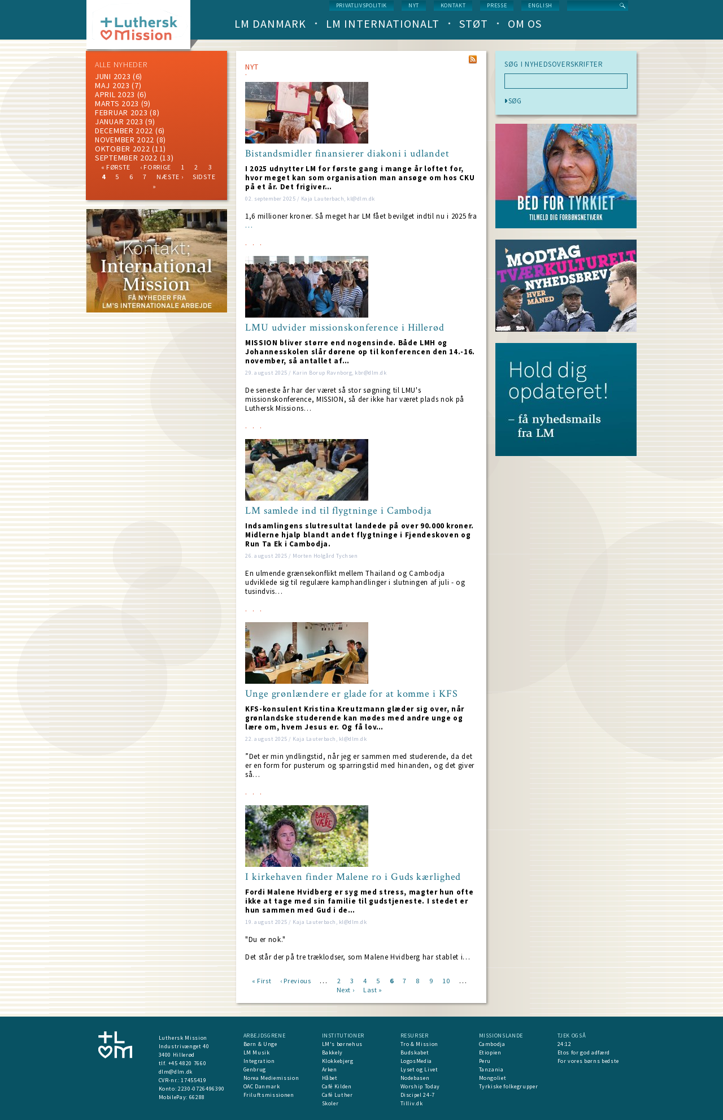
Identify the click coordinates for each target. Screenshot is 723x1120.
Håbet (330, 1078)
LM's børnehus (342, 1044)
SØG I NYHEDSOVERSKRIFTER (553, 64)
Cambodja (492, 1044)
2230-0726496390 (201, 1088)
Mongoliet (493, 1078)
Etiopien (490, 1052)
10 (446, 980)
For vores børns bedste (588, 1061)
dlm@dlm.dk (176, 1071)
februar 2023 (121, 112)
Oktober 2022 (122, 149)
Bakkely (332, 1052)
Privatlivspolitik (361, 5)
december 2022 (124, 130)
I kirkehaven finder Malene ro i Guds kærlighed (353, 877)
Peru (485, 1061)
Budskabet (414, 1052)
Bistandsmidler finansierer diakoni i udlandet (347, 154)
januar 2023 (119, 121)
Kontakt (453, 5)
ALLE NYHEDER (121, 64)
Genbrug (255, 1069)
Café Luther (337, 1095)
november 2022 (124, 139)
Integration (259, 1061)
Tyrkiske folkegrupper (508, 1086)
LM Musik (256, 1052)
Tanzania (491, 1069)
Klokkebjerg (338, 1061)
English (540, 5)
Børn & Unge (260, 1044)
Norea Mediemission (271, 1078)
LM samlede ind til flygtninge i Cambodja (338, 511)
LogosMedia (416, 1061)
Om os (525, 23)
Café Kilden (337, 1086)
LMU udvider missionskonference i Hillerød (345, 328)
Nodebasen (415, 1078)
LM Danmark (270, 23)
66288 (197, 1097)
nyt (413, 5)
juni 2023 (112, 76)
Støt (473, 23)
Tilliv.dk (411, 1103)
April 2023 (115, 94)
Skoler (330, 1103)
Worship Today (420, 1086)
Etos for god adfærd (584, 1052)
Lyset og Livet (419, 1069)
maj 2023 (112, 85)
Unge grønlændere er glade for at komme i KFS (351, 694)
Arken (329, 1069)
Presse (497, 5)
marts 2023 (117, 103)
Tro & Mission (419, 1044)
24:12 (565, 1044)
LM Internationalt (382, 23)
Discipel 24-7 (417, 1095)
